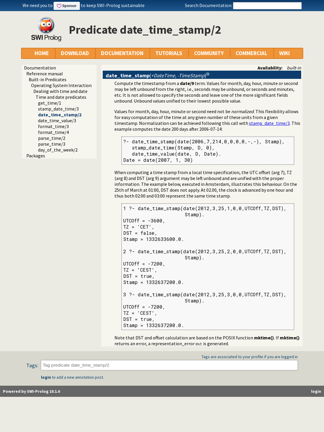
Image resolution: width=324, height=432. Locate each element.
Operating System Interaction (61, 85)
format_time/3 (53, 126)
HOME (42, 53)
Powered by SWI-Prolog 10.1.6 (31, 391)
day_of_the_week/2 (58, 150)
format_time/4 (53, 132)
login (46, 377)
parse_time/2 (51, 138)
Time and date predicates (61, 97)
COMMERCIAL (251, 53)
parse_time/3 (51, 144)
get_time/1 (49, 103)
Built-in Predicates (47, 79)
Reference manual (44, 73)
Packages (35, 156)
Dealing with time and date (60, 91)
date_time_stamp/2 (59, 115)
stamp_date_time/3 (58, 109)
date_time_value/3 (57, 120)
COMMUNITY (209, 53)
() (156, 75)
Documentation (40, 68)
